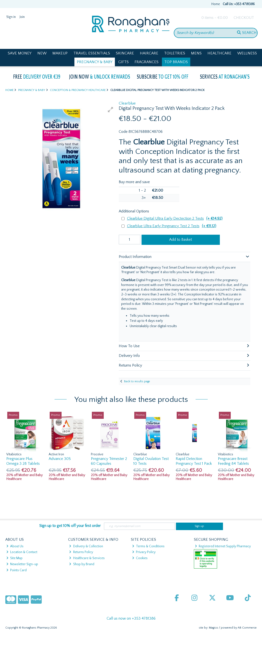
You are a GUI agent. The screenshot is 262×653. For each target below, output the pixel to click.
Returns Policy (81, 552)
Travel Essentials (91, 53)
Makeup (60, 53)
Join (22, 17)
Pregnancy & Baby (94, 62)
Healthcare (219, 53)
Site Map (14, 558)
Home (215, 4)
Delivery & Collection (86, 546)
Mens (196, 53)
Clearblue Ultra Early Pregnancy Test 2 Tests (171, 226)
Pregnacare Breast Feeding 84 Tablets (233, 461)
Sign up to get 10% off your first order (70, 526)
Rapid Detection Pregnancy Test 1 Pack (194, 461)
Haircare (149, 53)
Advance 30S (60, 459)
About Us (15, 546)
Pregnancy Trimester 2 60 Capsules (109, 461)
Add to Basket (180, 239)
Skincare (125, 53)
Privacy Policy (144, 552)
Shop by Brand (81, 564)
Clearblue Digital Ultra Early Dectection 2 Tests (174, 218)
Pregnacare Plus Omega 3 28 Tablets (23, 461)
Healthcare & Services (86, 558)
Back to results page (137, 381)
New (42, 53)
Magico (213, 627)
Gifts (123, 62)
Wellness (247, 53)
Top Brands (176, 62)
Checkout (244, 17)
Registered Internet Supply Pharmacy (223, 546)
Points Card (16, 570)
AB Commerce (247, 627)
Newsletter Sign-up (22, 564)
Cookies (140, 558)
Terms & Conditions (148, 546)
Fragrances (147, 62)
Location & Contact (21, 552)
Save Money (20, 53)
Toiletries (174, 53)
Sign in (11, 17)
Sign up (199, 526)
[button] (110, 109)
